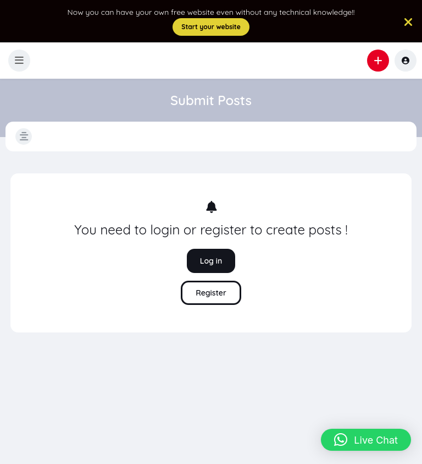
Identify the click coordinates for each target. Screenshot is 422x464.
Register (211, 293)
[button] (19, 61)
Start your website (211, 27)
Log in (211, 261)
